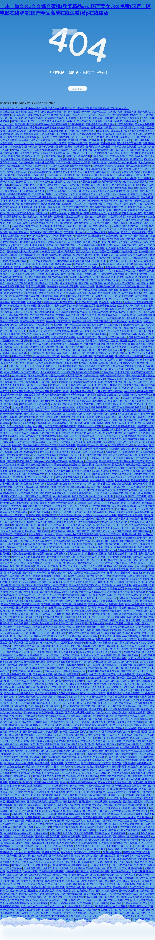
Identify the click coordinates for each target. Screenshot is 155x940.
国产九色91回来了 (82, 471)
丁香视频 (27, 544)
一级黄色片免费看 (24, 792)
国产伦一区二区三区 (22, 150)
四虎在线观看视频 (35, 843)
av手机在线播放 (60, 464)
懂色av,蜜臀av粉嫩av (63, 235)
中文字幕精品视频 (58, 239)
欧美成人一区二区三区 (81, 239)
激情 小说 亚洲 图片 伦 (142, 493)
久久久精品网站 (64, 223)
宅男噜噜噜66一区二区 (70, 439)
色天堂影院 (111, 452)
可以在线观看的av (129, 452)
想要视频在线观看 (113, 432)
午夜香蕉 (110, 858)
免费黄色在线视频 (84, 404)
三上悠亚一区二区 (47, 649)
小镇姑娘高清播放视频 (18, 194)
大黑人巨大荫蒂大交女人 (99, 547)
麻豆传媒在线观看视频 (135, 439)
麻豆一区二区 (97, 769)
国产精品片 (62, 318)
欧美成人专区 (61, 591)
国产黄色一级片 (115, 884)
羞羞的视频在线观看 (99, 487)
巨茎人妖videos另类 (132, 213)
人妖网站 (141, 267)
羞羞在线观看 (98, 210)
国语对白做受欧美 (39, 512)
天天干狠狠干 (63, 671)
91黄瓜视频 (10, 188)
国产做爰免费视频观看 (121, 188)
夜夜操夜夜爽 (68, 426)
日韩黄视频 (15, 582)
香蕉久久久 (113, 232)
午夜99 (7, 617)
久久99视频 (130, 728)
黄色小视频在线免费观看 (49, 363)
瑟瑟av (63, 798)
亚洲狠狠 (38, 849)
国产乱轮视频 (70, 795)
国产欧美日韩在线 (27, 719)
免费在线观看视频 (69, 286)
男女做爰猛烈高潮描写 (70, 661)
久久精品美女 (40, 878)
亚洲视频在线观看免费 (129, 143)
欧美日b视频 (53, 274)
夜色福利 (113, 677)
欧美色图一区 (54, 556)
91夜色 (59, 665)
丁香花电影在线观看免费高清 (103, 671)
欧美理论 (16, 445)
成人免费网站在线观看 (139, 897)
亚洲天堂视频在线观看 (87, 521)
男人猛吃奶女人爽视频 (42, 318)
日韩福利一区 (145, 382)
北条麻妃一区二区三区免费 (107, 121)
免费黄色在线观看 (131, 172)
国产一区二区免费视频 (74, 604)
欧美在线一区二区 (59, 684)
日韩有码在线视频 (10, 204)
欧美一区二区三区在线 (82, 378)
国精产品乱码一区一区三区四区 (137, 671)
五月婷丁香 (126, 235)
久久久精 (145, 204)
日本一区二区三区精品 (50, 719)
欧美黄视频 (84, 156)
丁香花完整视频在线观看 (13, 261)
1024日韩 (9, 175)
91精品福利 (29, 766)
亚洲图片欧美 (58, 448)
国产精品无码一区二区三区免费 (70, 506)
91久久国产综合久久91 (58, 474)
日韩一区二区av (136, 423)
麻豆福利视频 (100, 611)
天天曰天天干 (131, 204)
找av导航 (28, 811)
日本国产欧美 (115, 385)
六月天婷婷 (114, 213)
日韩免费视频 (118, 833)
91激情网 (55, 512)
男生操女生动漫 (27, 417)
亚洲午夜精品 (108, 143)
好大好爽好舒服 (136, 150)
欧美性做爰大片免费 (130, 827)
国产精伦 (11, 461)
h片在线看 (69, 200)
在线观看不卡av (119, 258)
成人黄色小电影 (81, 308)
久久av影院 (112, 798)
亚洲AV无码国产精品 (108, 830)
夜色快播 (82, 881)
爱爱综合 (100, 378)
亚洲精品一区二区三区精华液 (90, 572)
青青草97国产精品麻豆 (28, 611)
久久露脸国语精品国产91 (141, 576)
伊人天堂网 (90, 439)
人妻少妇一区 (44, 582)
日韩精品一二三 (123, 782)
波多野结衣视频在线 (34, 474)
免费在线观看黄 (98, 677)
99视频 (125, 115)
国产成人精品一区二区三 (96, 811)
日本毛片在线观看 (66, 401)
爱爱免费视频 (31, 134)
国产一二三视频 (138, 496)
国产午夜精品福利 (51, 604)
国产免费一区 (46, 477)
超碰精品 (80, 868)
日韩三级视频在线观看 (110, 382)
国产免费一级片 (128, 388)
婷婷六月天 (37, 588)
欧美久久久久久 (15, 874)
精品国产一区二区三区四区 (89, 560)
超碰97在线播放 (120, 579)
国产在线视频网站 (100, 223)
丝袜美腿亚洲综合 (19, 232)
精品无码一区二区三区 (51, 712)
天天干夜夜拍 (68, 274)
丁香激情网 (133, 792)
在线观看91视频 (62, 496)
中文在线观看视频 (66, 315)
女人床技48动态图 (56, 811)
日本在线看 (74, 111)
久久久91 (126, 140)
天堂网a (50, 814)
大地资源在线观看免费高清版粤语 (25, 747)
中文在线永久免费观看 (140, 347)
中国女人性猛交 (57, 375)
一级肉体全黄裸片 (45, 162)
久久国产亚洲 (52, 426)
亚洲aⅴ (52, 169)
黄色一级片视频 (39, 385)
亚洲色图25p (86, 801)
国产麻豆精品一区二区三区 (26, 121)
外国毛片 (88, 515)
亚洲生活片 (10, 696)
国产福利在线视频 (95, 623)
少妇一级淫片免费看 (27, 502)
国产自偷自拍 (35, 420)
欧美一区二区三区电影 (117, 499)
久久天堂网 (139, 417)
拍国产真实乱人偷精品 (130, 515)
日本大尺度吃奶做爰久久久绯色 (134, 286)
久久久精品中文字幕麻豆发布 (104, 502)
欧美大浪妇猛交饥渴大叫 (20, 601)
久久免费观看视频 (124, 458)
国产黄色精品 (58, 531)
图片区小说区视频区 (46, 693)
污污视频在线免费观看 (44, 455)
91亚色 (15, 808)
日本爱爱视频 (147, 893)
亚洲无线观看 (145, 388)
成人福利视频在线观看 (82, 391)
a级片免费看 (114, 324)
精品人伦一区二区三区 (87, 235)
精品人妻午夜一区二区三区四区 (21, 372)
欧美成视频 (59, 741)
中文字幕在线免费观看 (138, 525)
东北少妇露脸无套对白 (80, 537)
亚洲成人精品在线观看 (92, 827)
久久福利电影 (26, 162)
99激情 (84, 674)
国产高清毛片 (133, 582)
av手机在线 (29, 223)
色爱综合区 (136, 115)
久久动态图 (15, 474)
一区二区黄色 (142, 623)
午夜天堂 (5, 391)
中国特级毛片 (136, 156)
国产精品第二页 (65, 258)
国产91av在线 (133, 633)
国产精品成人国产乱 (100, 785)
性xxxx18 (80, 232)
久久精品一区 (45, 728)
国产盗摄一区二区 (25, 124)
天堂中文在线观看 (131, 502)
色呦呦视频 (105, 636)
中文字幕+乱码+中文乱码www (81, 620)
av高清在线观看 (125, 124)
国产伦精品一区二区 (49, 658)
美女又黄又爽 (30, 216)
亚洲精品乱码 (115, 366)
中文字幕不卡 (74, 289)
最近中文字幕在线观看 (118, 769)
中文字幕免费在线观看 (12, 900)
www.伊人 (50, 534)
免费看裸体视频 (47, 258)
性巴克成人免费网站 (61, 264)
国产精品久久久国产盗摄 (38, 496)
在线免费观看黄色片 (109, 315)
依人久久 (40, 191)
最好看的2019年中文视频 (25, 226)
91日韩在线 (48, 611)
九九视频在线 (119, 321)
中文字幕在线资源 (122, 474)
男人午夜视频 (121, 649)
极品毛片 (51, 843)
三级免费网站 (48, 645)
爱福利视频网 (77, 124)
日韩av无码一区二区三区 (13, 884)
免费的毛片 (64, 127)
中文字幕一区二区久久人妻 (73, 397)
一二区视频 (22, 340)
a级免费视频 (46, 216)
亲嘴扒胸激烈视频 (81, 165)
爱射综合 (114, 630)
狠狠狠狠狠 (82, 677)
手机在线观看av (43, 324)
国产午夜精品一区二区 (19, 652)
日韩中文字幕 (38, 442)
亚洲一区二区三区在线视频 (69, 216)
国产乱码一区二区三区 (30, 547)
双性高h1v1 (52, 366)
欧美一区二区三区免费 (96, 690)
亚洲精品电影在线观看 (49, 795)
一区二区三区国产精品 (131, 677)
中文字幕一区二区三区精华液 (35, 140)
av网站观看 (147, 299)
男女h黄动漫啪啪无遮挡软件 (16, 674)
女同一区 (109, 496)
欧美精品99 (111, 890)
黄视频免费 (60, 296)
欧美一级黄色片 (15, 426)
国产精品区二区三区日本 (87, 852)
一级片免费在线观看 (121, 865)
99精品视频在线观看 (126, 843)
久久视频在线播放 (101, 184)
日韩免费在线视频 (90, 181)
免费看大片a (110, 127)
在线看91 (145, 833)
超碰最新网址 (131, 432)
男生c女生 (71, 760)
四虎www (12, 547)
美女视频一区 (147, 839)
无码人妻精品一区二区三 (41, 563)
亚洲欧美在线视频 (71, 836)
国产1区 (138, 289)
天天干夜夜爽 (51, 849)
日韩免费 (135, 305)
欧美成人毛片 (8, 363)
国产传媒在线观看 (76, 887)
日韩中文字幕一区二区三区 (132, 550)
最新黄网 (44, 502)
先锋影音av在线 (133, 884)
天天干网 (69, 232)
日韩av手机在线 (80, 127)
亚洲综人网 (33, 369)
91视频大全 (79, 626)
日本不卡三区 (63, 432)
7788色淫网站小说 (96, 868)
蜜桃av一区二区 (111, 178)
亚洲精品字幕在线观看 (132, 363)
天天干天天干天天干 (11, 413)
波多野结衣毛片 (69, 210)
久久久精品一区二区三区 (105, 251)
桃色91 (10, 887)
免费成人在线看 (115, 378)
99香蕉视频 (129, 741)
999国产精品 (135, 321)
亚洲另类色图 (84, 118)
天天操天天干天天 (114, 436)
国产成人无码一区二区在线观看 (87, 591)
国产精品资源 (129, 410)
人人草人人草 (128, 874)
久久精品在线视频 (54, 547)
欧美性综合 (88, 906)
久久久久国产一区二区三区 (90, 846)
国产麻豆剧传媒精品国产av (80, 277)
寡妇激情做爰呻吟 (109, 461)
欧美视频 (33, 280)
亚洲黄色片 (41, 283)
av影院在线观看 (136, 712)
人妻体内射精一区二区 (45, 839)
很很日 (27, 245)
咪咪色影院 (129, 763)
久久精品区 (144, 178)
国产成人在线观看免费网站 (33, 248)
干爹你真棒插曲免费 (95, 343)
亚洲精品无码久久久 (12, 496)
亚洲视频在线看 (122, 862)
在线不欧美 (13, 849)
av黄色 (110, 480)
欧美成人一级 (23, 789)
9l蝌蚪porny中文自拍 (11, 245)
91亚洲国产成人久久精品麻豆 (85, 874)
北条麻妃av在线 (60, 518)
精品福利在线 (127, 566)
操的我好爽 (25, 518)
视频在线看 (98, 645)
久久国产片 (53, 442)
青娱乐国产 (97, 633)
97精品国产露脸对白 (104, 118)
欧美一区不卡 (74, 811)
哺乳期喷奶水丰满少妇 (38, 687)
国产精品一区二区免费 (73, 442)
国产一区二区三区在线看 (17, 703)
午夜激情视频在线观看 (42, 315)
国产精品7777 (37, 340)
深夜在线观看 (100, 188)
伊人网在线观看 (69, 283)
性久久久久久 (71, 544)
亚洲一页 (91, 518)
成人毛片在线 (122, 194)
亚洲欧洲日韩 (55, 509)
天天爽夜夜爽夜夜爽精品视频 (91, 878)
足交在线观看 (124, 601)
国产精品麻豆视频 (82, 611)
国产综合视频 (40, 798)
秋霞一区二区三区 (143, 200)
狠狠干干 (146, 413)
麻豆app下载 (79, 671)
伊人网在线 (137, 499)
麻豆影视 (84, 283)
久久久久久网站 (83, 855)
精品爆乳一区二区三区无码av (59, 302)
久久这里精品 (51, 655)
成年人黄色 (132, 318)
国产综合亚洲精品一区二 (137, 560)
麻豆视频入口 (138, 773)
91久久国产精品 (111, 153)
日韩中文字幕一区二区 (58, 308)
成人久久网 (112, 137)
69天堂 (54, 569)
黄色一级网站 (139, 232)
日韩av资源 (28, 159)
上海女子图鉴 (40, 833)
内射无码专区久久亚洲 (98, 576)
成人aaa (112, 331)
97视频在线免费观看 (30, 254)
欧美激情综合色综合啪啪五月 (133, 248)
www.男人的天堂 (115, 464)
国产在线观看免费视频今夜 (48, 544)
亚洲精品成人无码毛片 (60, 572)
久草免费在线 (22, 887)
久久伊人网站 (84, 410)
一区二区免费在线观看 (95, 289)
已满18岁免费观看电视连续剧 (128, 614)
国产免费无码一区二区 (68, 350)
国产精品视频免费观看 (89, 134)
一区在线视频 (73, 550)
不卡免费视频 (87, 652)
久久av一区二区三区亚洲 (29, 824)
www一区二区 (42, 827)
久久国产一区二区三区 (124, 639)
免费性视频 (87, 477)
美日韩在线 (62, 347)
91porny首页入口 (132, 881)
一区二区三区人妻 (130, 299)
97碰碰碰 (70, 871)
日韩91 (59, 534)
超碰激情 (121, 118)
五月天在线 (69, 556)
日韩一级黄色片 (141, 140)
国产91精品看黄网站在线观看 (72, 312)
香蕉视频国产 (49, 515)
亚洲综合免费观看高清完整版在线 (91, 579)
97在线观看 (104, 219)
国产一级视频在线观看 (24, 258)
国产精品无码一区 (53, 232)
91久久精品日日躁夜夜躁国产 (94, 169)
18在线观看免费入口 (52, 779)
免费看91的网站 (41, 337)
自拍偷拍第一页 (22, 776)
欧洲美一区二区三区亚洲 (29, 738)
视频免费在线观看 (38, 855)
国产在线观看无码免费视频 (110, 239)
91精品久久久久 (77, 413)
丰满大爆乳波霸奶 (108, 607)
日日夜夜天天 (70, 801)
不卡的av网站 (28, 741)
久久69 (83, 566)
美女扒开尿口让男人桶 (51, 188)
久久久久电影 (58, 226)
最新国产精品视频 (81, 808)
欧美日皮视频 (42, 763)
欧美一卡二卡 (91, 893)
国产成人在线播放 (81, 715)
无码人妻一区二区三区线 (53, 467)
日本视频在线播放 (104, 537)
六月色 (21, 696)
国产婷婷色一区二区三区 (24, 477)
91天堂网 (85, 728)
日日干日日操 (73, 219)
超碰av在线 (43, 448)
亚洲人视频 (35, 277)
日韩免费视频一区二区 (91, 499)
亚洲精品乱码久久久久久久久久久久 (127, 684)
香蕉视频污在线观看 (96, 172)
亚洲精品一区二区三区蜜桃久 (39, 521)
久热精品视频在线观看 (31, 118)
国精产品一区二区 (32, 156)
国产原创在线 (56, 620)
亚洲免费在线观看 (132, 534)
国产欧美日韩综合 (121, 871)
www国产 (119, 350)
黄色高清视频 (129, 315)
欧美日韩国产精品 (26, 569)
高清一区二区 (24, 626)
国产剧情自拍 (63, 528)
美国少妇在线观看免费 (28, 394)
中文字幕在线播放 (118, 696)
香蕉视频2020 (108, 509)
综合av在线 (149, 242)
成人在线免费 (119, 347)
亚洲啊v (23, 893)
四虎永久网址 (63, 611)
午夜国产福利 (146, 843)
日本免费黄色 (64, 843)
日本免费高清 (109, 665)
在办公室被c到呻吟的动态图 (119, 283)
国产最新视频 (11, 404)
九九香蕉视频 (58, 792)
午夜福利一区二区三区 (70, 455)
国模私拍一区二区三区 (132, 461)
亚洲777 (105, 626)
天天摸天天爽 (122, 372)
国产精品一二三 (130, 893)
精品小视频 (32, 900)
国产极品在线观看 (14, 178)
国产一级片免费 (95, 858)
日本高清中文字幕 (42, 194)
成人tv (112, 550)
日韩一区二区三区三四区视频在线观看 (85, 324)
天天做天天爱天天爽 (50, 280)
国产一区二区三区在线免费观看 (28, 556)
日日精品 (98, 541)
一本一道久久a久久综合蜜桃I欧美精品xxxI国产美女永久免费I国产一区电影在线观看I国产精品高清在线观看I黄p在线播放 (64, 108)
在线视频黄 (60, 553)
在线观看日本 (96, 452)
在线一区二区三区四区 (63, 410)
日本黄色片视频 (67, 445)
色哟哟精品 (135, 242)
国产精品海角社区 (81, 385)
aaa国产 (68, 582)
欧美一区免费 (49, 537)
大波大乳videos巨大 (46, 159)
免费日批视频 (63, 725)
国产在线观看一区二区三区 (95, 706)
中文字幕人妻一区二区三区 (31, 595)
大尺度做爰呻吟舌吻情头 (59, 340)
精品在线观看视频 (131, 830)
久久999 (26, 798)
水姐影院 (9, 137)
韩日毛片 (112, 744)
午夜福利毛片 (116, 604)
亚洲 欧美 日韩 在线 (43, 245)
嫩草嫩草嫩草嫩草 (77, 487)
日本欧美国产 (136, 887)
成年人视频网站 (17, 388)
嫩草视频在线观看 (114, 308)
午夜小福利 (70, 359)
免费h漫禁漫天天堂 (28, 299)
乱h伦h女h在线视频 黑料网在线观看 (68, 865)
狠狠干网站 (57, 458)
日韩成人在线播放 (140, 579)
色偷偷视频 (116, 420)
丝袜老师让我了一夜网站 (109, 391)
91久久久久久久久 (47, 750)
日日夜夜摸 (78, 528)
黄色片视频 (57, 763)
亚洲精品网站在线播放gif (127, 636)
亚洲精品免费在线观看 (98, 146)
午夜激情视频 (125, 665)
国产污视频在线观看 (105, 855)
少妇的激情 (84, 359)
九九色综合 (79, 766)
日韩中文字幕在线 (68, 693)
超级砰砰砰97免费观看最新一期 (120, 455)
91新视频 (73, 213)
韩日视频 (63, 436)
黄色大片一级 (60, 874)
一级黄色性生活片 (59, 722)
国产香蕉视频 (134, 477)
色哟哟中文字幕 (32, 397)
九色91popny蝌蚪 (34, 426)
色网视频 (39, 366)
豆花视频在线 (18, 115)
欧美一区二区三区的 (78, 792)
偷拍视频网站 (127, 541)
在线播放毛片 (26, 324)
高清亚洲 (115, 448)
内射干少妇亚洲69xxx (107, 747)
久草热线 (44, 226)
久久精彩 (39, 811)
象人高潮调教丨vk (80, 696)
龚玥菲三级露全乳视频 (121, 445)
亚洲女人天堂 (110, 328)
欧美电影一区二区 (108, 703)
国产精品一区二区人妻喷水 (37, 585)
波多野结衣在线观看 (25, 452)
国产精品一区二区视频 (51, 146)
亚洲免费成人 (21, 270)
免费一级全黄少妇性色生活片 (98, 804)
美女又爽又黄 (68, 134)
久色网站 (96, 178)
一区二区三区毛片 (80, 722)
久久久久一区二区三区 (89, 617)
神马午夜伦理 (56, 820)
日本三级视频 (114, 595)
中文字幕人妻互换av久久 (93, 213)
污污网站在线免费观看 (138, 239)
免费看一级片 (144, 874)
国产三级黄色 (99, 696)
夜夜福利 (16, 423)
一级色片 (74, 353)
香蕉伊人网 (38, 483)
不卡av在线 (43, 181)
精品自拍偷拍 (80, 197)
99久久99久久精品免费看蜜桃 (112, 738)
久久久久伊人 (103, 712)
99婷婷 (52, 429)
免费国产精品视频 (50, 893)
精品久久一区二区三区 (99, 887)
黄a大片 (145, 747)
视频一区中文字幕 (21, 356)
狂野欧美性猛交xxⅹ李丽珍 (67, 817)
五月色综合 (45, 506)
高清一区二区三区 (99, 197)
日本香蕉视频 (66, 734)
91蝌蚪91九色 (144, 741)
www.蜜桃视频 (12, 305)
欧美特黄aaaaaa (40, 289)
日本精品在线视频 (87, 293)
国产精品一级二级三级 (26, 487)
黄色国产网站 (133, 620)
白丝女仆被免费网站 (38, 754)
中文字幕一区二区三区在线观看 (73, 162)
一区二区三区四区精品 (75, 731)
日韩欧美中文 (102, 833)
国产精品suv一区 (30, 229)
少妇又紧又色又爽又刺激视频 (53, 858)
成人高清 (111, 839)
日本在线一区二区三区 (57, 165)
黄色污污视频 (119, 712)
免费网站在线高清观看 (70, 382)
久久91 (145, 118)
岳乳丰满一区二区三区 (37, 343)
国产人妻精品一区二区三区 (96, 763)
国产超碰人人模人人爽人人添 (23, 251)
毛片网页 (23, 353)
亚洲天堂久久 (136, 340)
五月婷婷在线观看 (141, 836)
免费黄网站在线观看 (57, 353)
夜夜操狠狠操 (43, 423)
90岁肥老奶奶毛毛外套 (49, 690)
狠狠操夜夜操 (61, 378)
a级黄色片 (59, 207)
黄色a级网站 (130, 121)
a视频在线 (60, 674)
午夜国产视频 (54, 595)
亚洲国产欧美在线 (33, 731)
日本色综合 (6, 661)
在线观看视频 (33, 436)
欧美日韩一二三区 (54, 909)
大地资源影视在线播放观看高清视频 (80, 372)
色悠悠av (51, 191)
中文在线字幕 (140, 811)
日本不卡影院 (87, 744)
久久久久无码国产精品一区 (125, 197)
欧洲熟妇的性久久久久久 (99, 528)
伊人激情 (57, 614)
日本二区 (117, 706)
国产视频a (35, 232)
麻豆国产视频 (18, 302)
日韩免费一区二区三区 (66, 728)
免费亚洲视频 (32, 817)
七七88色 (117, 741)
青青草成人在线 (31, 604)
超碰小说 (25, 509)
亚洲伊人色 (113, 572)
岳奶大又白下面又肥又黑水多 (53, 452)
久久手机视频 (136, 553)
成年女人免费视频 (86, 258)
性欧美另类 (130, 111)
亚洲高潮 (135, 738)
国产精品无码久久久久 (103, 531)
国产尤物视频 (84, 903)
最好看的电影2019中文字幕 (19, 763)
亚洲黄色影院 (41, 404)
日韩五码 (9, 369)
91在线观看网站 (130, 655)
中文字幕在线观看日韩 (56, 785)
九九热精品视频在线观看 (41, 388)
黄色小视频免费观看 (65, 417)
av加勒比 (5, 706)
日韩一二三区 (39, 789)
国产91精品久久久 (131, 849)
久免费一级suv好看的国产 (93, 795)
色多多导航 (36, 184)
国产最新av (73, 741)
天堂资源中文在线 (54, 862)
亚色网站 (123, 305)
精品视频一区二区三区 (123, 700)
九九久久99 (115, 439)
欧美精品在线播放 (106, 394)
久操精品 (81, 502)
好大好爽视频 (97, 480)
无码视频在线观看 (119, 493)
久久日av (146, 824)
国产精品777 (82, 531)
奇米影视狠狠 (34, 302)
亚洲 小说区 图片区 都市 (97, 423)
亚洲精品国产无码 (139, 274)
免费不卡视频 (61, 391)
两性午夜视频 (141, 229)
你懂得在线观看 (132, 652)
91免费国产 (98, 137)
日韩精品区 (114, 172)
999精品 (71, 448)
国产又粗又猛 (31, 413)
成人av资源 (72, 909)
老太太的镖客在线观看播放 (15, 903)
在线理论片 (103, 258)
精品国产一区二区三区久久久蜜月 (126, 401)
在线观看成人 (94, 820)
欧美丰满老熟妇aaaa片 (140, 210)
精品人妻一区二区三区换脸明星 (17, 213)
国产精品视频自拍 (42, 553)
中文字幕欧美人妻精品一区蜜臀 (27, 274)
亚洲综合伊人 (89, 219)
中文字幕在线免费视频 (16, 757)
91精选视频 (126, 254)
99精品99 (144, 719)
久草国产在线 (87, 353)
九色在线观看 (35, 359)
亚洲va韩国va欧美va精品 (71, 649)
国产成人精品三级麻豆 (61, 855)
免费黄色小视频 (65, 521)
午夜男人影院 (99, 162)
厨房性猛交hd (18, 706)
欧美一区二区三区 (97, 900)
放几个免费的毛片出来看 (53, 299)
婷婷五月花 (41, 601)
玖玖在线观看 (105, 782)
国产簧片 (103, 556)
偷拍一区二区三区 (42, 499)
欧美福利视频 (94, 442)
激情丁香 (61, 563)
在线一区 (87, 550)
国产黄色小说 (90, 242)
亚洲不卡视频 (58, 487)
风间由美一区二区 (127, 645)
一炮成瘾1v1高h (55, 175)
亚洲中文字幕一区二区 (16, 680)
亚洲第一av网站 (26, 363)
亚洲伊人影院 (18, 537)
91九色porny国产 (90, 655)
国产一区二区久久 (17, 855)
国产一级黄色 (145, 410)
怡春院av (52, 661)
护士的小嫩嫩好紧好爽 (106, 254)
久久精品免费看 (51, 617)
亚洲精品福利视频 (98, 512)
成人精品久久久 (41, 518)
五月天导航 (65, 884)
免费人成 (101, 744)
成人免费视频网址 (117, 343)
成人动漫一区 (60, 897)
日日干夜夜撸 (132, 184)
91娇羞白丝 (141, 445)
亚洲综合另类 (33, 830)
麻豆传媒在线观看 (65, 245)
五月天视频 (27, 410)
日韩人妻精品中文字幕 (57, 588)
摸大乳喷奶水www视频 (45, 626)
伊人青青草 (73, 181)
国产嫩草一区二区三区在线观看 (138, 750)
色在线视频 (111, 359)
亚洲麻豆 (14, 782)
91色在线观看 (61, 696)
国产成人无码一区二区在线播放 (129, 487)
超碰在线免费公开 (35, 308)
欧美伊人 (69, 509)
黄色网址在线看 (144, 541)
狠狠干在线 (148, 582)
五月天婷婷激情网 (130, 280)
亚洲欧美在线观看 (99, 420)
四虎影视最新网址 (112, 852)
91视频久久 (106, 159)
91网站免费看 (16, 146)
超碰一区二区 (77, 518)
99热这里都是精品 (11, 159)
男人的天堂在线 (125, 264)
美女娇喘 (114, 471)
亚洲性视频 (97, 127)
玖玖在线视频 (95, 719)
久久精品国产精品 (127, 394)
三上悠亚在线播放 (124, 175)
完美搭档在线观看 (117, 553)
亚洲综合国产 (37, 353)
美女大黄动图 (136, 130)
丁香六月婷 (147, 792)
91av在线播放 (78, 858)
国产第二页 (82, 429)
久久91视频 (28, 423)
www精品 (45, 251)
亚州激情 (94, 143)
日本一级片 (43, 766)
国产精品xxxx (106, 843)
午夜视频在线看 (116, 318)
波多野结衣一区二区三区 (81, 467)
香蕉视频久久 (76, 461)
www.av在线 (92, 264)
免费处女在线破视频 (15, 378)
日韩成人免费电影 (127, 858)
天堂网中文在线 (141, 474)
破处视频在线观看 (122, 483)
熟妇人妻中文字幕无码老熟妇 (25, 296)
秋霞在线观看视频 (47, 439)
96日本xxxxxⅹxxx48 (127, 509)
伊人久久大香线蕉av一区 (114, 521)
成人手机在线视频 (131, 471)
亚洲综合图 (87, 175)
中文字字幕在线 (118, 156)
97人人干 (81, 200)
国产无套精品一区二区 (127, 715)
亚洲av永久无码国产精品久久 (85, 585)
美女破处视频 (7, 111)
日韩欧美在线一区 (21, 553)
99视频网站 (136, 649)
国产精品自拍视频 (78, 769)
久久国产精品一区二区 (65, 194)
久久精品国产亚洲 (106, 277)
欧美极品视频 (124, 722)
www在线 (46, 817)
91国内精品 (91, 461)
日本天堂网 (132, 219)
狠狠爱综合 (136, 159)
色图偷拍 (75, 464)
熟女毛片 (69, 913)
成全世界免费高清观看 (124, 506)
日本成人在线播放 (80, 318)
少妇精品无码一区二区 (56, 184)
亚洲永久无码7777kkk (59, 242)
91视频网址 (84, 328)
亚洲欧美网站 (76, 897)
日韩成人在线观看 (103, 350)
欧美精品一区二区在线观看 (21, 649)
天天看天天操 (74, 375)
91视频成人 (116, 302)
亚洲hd (128, 811)
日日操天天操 (83, 509)
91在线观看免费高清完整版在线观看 (33, 709)
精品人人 (114, 690)
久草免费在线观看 (68, 630)
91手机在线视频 (45, 223)
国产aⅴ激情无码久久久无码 (101, 413)
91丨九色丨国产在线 (119, 334)
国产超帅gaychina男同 (63, 407)
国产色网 (75, 248)
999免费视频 (133, 588)
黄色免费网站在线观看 (71, 839)
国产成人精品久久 (98, 604)
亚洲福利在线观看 (75, 146)
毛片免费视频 (53, 483)
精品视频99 (36, 757)
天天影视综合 (66, 868)
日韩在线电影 (84, 448)
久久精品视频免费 (16, 130)
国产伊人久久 (83, 251)
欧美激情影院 (70, 595)
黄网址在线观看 (51, 852)
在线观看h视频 (144, 795)
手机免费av (125, 703)
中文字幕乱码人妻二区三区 (95, 741)
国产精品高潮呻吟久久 (141, 258)
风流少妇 (79, 340)
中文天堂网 (125, 127)
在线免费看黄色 (101, 226)
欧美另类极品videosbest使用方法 (108, 792)
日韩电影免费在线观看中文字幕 (40, 445)
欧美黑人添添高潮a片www (82, 782)
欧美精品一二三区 (130, 137)
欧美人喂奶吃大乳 (66, 890)
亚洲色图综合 (141, 235)
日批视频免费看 (139, 480)
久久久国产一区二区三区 (119, 846)
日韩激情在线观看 (141, 680)
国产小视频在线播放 (72, 893)
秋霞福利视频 (35, 655)
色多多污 (71, 881)
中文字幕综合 (59, 423)
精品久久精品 (76, 576)
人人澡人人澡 (37, 541)
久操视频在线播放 (16, 280)
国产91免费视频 (43, 391)
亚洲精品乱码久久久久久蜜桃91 (96, 194)
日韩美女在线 (21, 639)
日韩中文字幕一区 (42, 267)
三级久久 (138, 556)
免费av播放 (113, 849)
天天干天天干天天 (111, 181)
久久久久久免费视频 (74, 280)
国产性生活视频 (59, 754)
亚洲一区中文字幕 (26, 181)
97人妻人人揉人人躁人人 (35, 334)
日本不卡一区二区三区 (42, 633)
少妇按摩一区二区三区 (72, 115)
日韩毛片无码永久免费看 (32, 242)
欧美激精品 (99, 595)
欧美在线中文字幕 (89, 159)
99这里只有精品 (83, 388)
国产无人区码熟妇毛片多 (20, 665)
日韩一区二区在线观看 (19, 677)
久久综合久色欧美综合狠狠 (40, 312)
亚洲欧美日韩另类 (119, 518)
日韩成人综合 (127, 687)
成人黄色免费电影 (59, 248)
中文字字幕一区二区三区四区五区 (72, 267)
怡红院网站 (142, 283)
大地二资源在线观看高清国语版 (122, 709)
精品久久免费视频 (135, 604)
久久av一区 (130, 382)
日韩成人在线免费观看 (53, 153)
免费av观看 (55, 833)
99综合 (134, 331)
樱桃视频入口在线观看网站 (100, 124)
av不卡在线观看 (116, 588)
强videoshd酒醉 (97, 798)
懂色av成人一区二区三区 (104, 296)
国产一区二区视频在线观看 (45, 744)
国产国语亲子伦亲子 (128, 839)
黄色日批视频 (99, 814)
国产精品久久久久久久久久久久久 (121, 913)
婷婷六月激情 (56, 760)
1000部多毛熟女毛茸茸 (121, 512)
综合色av (84, 210)
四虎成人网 (10, 719)
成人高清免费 (123, 754)
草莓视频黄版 (102, 700)
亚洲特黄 (53, 798)
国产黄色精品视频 (133, 801)
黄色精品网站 (107, 779)
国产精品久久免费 (54, 881)
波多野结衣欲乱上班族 (135, 226)
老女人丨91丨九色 (24, 143)
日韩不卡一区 (140, 169)
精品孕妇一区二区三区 (13, 197)
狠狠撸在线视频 (70, 757)
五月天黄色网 (122, 642)
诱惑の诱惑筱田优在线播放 (30, 175)
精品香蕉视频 (90, 636)
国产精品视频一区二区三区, (47, 703)
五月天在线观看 (69, 744)
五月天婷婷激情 (62, 471)
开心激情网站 (119, 766)
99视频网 (138, 722)
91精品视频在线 (114, 560)
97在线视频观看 (116, 216)
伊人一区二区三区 (45, 665)
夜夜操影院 (133, 118)
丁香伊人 (126, 544)
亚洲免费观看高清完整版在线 (108, 165)
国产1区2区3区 (147, 331)
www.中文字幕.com (110, 534)
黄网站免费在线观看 (46, 150)
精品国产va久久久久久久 (141, 766)
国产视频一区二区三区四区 (63, 566)
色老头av (120, 760)
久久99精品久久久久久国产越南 (36, 207)
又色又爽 (143, 162)
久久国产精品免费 (38, 130)
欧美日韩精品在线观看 (100, 490)
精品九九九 (90, 382)
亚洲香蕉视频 (135, 868)
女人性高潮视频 (39, 903)
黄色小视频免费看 (11, 156)
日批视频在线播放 (85, 639)
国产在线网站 (87, 630)
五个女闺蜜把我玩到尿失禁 (91, 245)
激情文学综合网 (80, 496)
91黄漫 (67, 614)
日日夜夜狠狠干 (140, 808)
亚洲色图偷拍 (77, 347)
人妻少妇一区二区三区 (69, 191)
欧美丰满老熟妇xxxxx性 (39, 576)
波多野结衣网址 (129, 757)
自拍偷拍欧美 (47, 401)
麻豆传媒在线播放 (122, 417)
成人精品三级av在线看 (40, 331)
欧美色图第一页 (100, 156)
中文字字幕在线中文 (77, 207)
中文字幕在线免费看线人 (133, 407)
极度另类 (111, 645)
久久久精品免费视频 (26, 137)
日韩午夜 (82, 445)
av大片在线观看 (89, 363)
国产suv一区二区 (113, 204)
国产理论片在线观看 (33, 165)
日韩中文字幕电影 (11, 604)
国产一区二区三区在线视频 (127, 785)
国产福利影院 (127, 630)
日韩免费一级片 (78, 785)
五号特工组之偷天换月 (128, 779)
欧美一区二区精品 (77, 369)
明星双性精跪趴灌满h (108, 544)
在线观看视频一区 (54, 773)
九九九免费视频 (126, 674)
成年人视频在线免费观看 (78, 188)
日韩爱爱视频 (112, 750)
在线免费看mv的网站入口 (18, 833)
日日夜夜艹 (93, 626)
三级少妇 (126, 448)
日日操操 (133, 696)
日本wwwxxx (114, 245)
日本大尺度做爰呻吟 (99, 506)
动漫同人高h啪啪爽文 (51, 293)
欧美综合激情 (112, 140)
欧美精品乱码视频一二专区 (54, 900)
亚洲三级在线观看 (19, 318)
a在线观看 (129, 391)
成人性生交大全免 (110, 893)
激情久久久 (98, 808)
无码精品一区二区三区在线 (120, 267)
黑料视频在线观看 (19, 315)
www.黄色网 (29, 582)
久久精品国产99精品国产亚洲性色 (18, 760)
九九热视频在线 (46, 890)
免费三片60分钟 (58, 213)
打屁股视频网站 (13, 216)
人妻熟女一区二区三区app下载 (100, 598)
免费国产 (5, 550)
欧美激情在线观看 (119, 569)
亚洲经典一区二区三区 (90, 426)
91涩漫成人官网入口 (32, 862)
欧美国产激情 (119, 576)
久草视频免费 (134, 223)
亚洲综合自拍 (60, 576)
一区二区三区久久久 (37, 820)
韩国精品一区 (69, 658)
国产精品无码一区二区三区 (102, 229)
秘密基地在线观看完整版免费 (52, 124)
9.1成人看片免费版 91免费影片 (61, 747)
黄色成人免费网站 (27, 658)
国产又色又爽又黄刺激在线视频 (44, 801)
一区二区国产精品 (70, 655)
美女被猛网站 (49, 436)
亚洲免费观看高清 (129, 359)
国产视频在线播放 (104, 356)
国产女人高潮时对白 (78, 296)
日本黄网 (79, 623)
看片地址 (72, 553)
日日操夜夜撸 (68, 617)
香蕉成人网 (70, 293)
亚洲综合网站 (44, 417)
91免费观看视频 (52, 731)
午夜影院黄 (123, 331)
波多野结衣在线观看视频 (43, 127)
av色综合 (87, 525)
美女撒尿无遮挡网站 (32, 881)
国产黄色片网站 (65, 429)
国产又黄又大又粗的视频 (39, 696)
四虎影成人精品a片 (127, 277)
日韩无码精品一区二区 (61, 601)
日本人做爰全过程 (11, 334)
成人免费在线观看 (96, 232)
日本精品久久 (98, 318)
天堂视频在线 (137, 521)
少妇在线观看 (40, 620)
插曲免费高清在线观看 (118, 808)
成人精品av (20, 350)
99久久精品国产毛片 (39, 235)
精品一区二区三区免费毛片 (123, 369)
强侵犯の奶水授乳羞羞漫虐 (126, 293)
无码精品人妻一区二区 (16, 633)
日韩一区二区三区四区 (20, 366)
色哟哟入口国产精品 (99, 881)
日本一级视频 (100, 903)
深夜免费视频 (66, 846)
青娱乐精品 (34, 779)
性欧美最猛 (145, 394)
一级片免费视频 (93, 455)
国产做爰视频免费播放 (26, 467)
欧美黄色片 (92, 649)
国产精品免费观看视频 (55, 769)
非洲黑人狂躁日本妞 (133, 734)
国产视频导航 (47, 432)
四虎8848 (129, 795)
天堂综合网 (101, 404)
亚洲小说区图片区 (40, 680)
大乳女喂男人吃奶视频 (23, 448)
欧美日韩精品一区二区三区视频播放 (91, 321)
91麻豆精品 (121, 563)
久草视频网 (6, 350)
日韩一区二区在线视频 (16, 607)
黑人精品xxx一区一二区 (136, 706)
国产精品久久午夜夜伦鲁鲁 (47, 776)
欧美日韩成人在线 (82, 614)
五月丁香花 (20, 563)
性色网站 (5, 302)
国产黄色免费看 (134, 308)
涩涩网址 (54, 903)
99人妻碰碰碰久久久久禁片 (100, 897)
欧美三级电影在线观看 (105, 388)
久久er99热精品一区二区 (38, 874)
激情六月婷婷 (87, 286)
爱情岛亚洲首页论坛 (61, 404)
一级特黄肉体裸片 (143, 703)
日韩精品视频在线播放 (87, 601)
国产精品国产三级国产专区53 (131, 804)
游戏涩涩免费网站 (121, 191)
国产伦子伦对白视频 (27, 219)
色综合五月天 (60, 585)
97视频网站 (132, 760)
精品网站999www (53, 359)
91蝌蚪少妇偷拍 (108, 242)
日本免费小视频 (134, 207)
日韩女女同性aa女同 (125, 490)
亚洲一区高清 (44, 471)
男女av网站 (34, 115)
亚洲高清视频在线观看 (19, 620)
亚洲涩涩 (122, 467)
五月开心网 (106, 649)
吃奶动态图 (109, 134)
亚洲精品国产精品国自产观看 (30, 661)
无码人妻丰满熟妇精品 (57, 420)
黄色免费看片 (35, 534)
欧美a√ (46, 525)
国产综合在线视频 (128, 744)
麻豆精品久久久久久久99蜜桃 (121, 661)
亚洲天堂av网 (18, 645)
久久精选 (31, 750)
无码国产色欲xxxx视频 (98, 347)
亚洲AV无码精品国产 (93, 270)
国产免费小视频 (102, 658)
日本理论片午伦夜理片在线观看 (47, 668)
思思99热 (114, 824)
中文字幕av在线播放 (75, 719)
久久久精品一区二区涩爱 (46, 356)
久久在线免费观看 (106, 467)
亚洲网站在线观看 (67, 169)
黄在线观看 (115, 903)
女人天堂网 (112, 687)
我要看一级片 (88, 130)
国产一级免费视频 (129, 890)
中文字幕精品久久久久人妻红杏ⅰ (80, 776)
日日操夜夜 (88, 773)
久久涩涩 (61, 633)
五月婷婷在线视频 (125, 537)
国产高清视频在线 (50, 134)
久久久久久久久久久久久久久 (105, 397)
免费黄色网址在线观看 (66, 499)
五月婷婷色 (20, 804)
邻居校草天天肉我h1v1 (63, 502)
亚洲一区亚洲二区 (21, 499)
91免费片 (135, 518)
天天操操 (123, 242)
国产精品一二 (78, 900)
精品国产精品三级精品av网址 (27, 671)
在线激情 (102, 366)
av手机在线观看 (85, 417)
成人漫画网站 (58, 181)
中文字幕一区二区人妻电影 (36, 305)
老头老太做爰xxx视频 (54, 121)
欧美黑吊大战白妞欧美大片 (117, 585)
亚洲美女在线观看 (119, 773)
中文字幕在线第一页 (64, 137)
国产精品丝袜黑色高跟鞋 (114, 274)
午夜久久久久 (75, 598)
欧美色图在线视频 (78, 798)
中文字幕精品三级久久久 (65, 687)
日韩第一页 (127, 153)
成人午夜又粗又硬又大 (135, 181)
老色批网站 (138, 191)
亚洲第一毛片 (115, 795)
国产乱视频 (88, 464)
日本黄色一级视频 (38, 375)
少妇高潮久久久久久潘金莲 (122, 162)
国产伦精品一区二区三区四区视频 (60, 830)
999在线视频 (101, 801)
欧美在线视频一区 (98, 369)
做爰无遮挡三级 (28, 480)
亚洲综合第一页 (13, 264)
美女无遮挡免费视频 (120, 556)
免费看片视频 (16, 429)
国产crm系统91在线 (74, 394)
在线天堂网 (121, 496)
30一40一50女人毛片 (105, 515)
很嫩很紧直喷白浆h (80, 261)
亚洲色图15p (100, 410)
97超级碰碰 (97, 308)
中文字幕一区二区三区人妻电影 (103, 115)
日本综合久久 (86, 747)
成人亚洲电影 (100, 550)
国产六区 (91, 582)
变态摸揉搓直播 (141, 531)
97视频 (70, 531)
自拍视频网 (22, 744)
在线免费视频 (56, 130)
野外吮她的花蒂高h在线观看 (19, 328)
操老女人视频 (44, 741)
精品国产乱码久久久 (88, 274)
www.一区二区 (122, 528)
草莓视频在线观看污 (36, 429)
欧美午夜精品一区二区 (134, 245)
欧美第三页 (103, 130)
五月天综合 (71, 779)
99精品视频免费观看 (78, 633)
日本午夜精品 (40, 560)
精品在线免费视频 (51, 204)
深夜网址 (85, 331)
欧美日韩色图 (87, 830)
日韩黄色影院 (26, 191)
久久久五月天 (42, 407)
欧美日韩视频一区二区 (94, 111)
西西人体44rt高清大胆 (63, 251)
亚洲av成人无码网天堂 (136, 878)
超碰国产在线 (100, 471)
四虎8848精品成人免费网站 (66, 270)
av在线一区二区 (129, 251)
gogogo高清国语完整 (12, 843)
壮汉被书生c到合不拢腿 (36, 264)
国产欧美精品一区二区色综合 (70, 229)
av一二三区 (26, 849)
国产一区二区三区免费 (101, 429)
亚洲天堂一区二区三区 (13, 754)
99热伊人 (33, 893)
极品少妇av (35, 769)
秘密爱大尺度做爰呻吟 (143, 194)
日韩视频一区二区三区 (74, 204)
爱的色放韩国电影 (144, 153)
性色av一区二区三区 (131, 798)
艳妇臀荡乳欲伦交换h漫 (53, 493)
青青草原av (43, 569)
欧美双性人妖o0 (135, 216)
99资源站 (20, 369)
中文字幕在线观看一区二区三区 (45, 200)
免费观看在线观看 (83, 254)
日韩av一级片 (83, 137)
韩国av (90, 824)
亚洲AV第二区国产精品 (35, 684)
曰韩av (63, 782)
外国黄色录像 (37, 639)
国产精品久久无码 (106, 353)
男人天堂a (75, 804)
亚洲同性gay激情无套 (72, 642)
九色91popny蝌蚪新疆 (93, 248)
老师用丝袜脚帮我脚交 (42, 347)
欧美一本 (87, 350)
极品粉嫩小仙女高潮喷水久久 (53, 715)
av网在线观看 (40, 722)
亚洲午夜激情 (34, 579)
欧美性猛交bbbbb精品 (70, 515)
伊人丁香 (117, 763)
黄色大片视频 (23, 289)
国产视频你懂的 (52, 757)
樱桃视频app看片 (30, 204)
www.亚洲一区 (72, 703)
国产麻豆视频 (98, 553)
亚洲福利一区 (99, 261)
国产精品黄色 (125, 229)
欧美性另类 (15, 731)
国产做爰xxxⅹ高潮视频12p (99, 642)
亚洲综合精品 (114, 693)
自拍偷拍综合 (87, 544)
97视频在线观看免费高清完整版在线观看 (74, 305)
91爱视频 (111, 248)
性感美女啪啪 (101, 448)
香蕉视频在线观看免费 (131, 607)
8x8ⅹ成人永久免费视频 (103, 722)
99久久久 (126, 690)
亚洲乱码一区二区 (26, 715)
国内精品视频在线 (95, 839)
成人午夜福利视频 (100, 871)
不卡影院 (42, 572)
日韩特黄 (108, 617)
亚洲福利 (43, 760)
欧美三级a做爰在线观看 (138, 350)
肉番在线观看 (142, 264)
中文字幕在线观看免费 (85, 843)
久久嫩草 (70, 118)
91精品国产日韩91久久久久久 (50, 636)
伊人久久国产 (99, 331)
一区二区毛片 (8, 658)
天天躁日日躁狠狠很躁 (52, 219)
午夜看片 (107, 458)
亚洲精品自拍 (64, 579)
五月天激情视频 (80, 480)
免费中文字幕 (140, 585)
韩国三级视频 (21, 541)
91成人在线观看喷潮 (132, 814)
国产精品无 (31, 146)
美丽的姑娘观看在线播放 (120, 623)
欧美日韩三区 (35, 804)
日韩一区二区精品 (21, 560)
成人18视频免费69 (52, 394)
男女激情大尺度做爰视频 (20, 283)
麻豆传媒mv (64, 197)
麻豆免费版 (97, 359)
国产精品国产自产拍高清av (92, 401)
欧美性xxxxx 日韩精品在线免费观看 (23, 785)
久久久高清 (57, 680)
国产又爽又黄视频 (40, 270)
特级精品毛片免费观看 (143, 528)
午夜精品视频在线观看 (124, 146)
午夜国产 (96, 328)
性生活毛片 (100, 684)
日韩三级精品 (124, 531)
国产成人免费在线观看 (137, 165)
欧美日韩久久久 (79, 452)
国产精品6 (79, 264)
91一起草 (31, 795)
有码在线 (145, 432)
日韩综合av (98, 750)
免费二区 (103, 439)
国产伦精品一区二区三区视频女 (84, 153)
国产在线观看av (126, 855)
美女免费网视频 (103, 175)
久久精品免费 (99, 385)
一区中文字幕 (49, 397)
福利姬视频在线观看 (103, 715)
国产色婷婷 (29, 572)
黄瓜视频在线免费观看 (26, 382)
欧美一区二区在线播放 (79, 121)
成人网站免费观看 (130, 824)
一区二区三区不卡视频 (41, 490)
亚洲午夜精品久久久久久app (68, 172)
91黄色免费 (15, 506)
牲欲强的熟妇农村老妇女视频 (27, 773)
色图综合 (14, 690)
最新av (7, 258)
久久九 (96, 509)
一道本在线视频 (41, 458)
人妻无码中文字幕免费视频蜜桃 (93, 407)
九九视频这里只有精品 (117, 591)
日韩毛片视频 (7, 890)
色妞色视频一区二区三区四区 (89, 884)
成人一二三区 (18, 375)
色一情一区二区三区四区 (13, 331)
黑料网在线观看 (13, 572)
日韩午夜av (107, 372)
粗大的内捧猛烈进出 (22, 407)
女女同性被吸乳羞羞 (56, 738)
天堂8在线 (86, 757)
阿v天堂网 (12, 480)
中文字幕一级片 (79, 420)
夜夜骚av (58, 324)
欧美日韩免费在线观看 (51, 871)
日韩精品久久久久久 (76, 458)
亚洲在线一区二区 (82, 474)
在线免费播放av (22, 623)
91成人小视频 (128, 178)
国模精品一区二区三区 (129, 353)
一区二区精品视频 (104, 563)
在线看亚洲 (58, 887)
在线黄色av (55, 677)
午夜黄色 (77, 242)
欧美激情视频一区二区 (23, 439)
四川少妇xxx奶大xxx (21, 636)
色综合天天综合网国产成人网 (103, 200)
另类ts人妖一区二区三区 (92, 693)
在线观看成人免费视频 (136, 420)
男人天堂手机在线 (29, 591)
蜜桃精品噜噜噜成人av (112, 375)
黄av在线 (116, 226)
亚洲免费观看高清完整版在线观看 (84, 668)
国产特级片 (26, 404)
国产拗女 (150, 156)
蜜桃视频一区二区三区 (138, 464)
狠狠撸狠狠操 (81, 223)
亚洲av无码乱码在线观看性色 (66, 343)
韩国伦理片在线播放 (132, 572)
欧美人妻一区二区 (135, 378)
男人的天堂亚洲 (17, 200)
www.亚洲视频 (89, 703)
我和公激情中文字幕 (142, 900)
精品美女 (71, 563)
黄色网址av (25, 239)
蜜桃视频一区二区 (59, 385)
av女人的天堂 (118, 477)
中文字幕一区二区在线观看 (24, 432)
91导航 (115, 789)
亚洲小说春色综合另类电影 (57, 254)
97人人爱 (6, 445)
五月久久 (126, 232)
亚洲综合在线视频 (107, 305)
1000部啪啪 (47, 229)
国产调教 (104, 620)
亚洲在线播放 (111, 566)
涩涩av (119, 429)
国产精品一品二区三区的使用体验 (29, 865)
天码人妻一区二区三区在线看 (35, 614)
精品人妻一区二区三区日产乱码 (125, 261)
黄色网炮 (21, 359)
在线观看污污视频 (74, 665)
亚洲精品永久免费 (106, 286)
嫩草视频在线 (39, 239)
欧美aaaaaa (114, 814)
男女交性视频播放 (51, 706)
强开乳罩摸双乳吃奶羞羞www (135, 328)
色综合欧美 (115, 801)
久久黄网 (100, 464)
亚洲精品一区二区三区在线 (87, 432)
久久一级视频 (72, 130)
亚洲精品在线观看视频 (61, 560)
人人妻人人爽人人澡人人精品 (76, 849)
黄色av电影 (31, 293)
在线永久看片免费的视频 (114, 909)
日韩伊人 (104, 302)
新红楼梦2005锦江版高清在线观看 (77, 366)
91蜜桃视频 (63, 261)
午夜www (50, 671)
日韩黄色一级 (7, 289)
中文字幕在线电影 (133, 595)
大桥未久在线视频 (134, 366)
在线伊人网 (98, 757)
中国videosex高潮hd (61, 766)
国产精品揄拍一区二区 (53, 369)
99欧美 (115, 407)
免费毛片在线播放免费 (80, 299)
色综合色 (67, 833)
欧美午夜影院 (91, 375)
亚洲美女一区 (102, 789)
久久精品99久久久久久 (92, 687)
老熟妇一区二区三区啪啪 (111, 582)
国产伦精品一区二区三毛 (81, 738)
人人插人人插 (115, 111)
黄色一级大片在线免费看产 (19, 693)
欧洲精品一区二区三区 (42, 725)
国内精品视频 (23, 483)
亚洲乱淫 (47, 296)
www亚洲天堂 (8, 626)
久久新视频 (112, 827)
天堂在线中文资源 (122, 169)
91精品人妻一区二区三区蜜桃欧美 (29, 550)
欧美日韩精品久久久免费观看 (77, 356)
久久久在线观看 (61, 808)
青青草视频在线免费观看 (22, 471)
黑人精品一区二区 (94, 661)
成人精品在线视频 (76, 820)
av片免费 (11, 728)
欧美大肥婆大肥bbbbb (99, 766)
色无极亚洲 (114, 410)
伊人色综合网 (61, 709)
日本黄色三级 (138, 591)
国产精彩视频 (7, 878)
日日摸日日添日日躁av (31, 528)
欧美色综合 (67, 852)
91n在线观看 (112, 541)
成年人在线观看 (50, 115)
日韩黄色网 (43, 531)
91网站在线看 (118, 223)
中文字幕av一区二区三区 (76, 178)
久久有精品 (20, 655)
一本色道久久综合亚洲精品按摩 (81, 534)
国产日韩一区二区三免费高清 (92, 569)
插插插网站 (126, 289)
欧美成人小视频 (119, 130)
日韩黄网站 (50, 804)
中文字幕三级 (14, 871)
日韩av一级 (17, 308)
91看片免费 (112, 757)
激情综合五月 (30, 506)
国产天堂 (116, 881)
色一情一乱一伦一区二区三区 (51, 143)
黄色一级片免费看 (80, 184)
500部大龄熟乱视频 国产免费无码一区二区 (71, 789)
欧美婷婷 (60, 814)
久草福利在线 (107, 264)
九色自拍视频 (14, 223)
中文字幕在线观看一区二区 (121, 270)
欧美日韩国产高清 (117, 210)
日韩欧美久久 (42, 792)
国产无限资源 (73, 773)
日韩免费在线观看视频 (13, 897)
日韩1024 (19, 312)
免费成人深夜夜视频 (135, 385)
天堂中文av (117, 811)
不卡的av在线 (30, 712)
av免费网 (49, 824)
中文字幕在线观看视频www (42, 197)
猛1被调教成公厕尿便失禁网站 (67, 334)
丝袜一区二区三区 (75, 547)
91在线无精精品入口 (17, 172)
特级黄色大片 (66, 569)
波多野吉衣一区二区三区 (102, 674)
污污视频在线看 (129, 789)
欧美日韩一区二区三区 (79, 226)
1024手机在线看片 (130, 747)
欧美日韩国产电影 (78, 140)
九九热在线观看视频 (96, 334)
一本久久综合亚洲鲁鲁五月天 (51, 111)
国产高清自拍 (23, 458)
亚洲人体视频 (43, 808)
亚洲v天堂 (142, 537)
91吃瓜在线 (100, 588)
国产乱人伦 (42, 213)
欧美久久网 (40, 566)
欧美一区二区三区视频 (58, 321)
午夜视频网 (96, 283)
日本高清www (14, 210)
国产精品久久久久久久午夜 (26, 525)
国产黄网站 (56, 913)
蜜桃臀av (45, 487)
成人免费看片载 (27, 858)
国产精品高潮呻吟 (74, 680)
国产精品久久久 (102, 474)
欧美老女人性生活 (49, 210)
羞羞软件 (147, 881)
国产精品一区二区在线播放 (24, 642)
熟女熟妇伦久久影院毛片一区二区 (43, 178)
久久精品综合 (74, 636)
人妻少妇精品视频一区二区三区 (103, 734)
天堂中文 (6, 531)
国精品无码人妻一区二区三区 (71, 490)
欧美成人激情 (122, 480)
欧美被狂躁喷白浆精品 (19, 455)
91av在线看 (133, 833)
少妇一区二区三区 (114, 668)
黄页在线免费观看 (78, 143)
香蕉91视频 (34, 706)
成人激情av (46, 591)
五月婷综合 (109, 442)
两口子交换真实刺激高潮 (128, 356)
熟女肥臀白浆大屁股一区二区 (62, 607)
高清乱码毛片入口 (139, 906)
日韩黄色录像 (72, 175)
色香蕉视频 (104, 293)
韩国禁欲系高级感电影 (130, 598)
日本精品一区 (124, 134)
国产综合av (82, 871)
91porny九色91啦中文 (81, 684)
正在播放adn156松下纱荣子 (77, 483)
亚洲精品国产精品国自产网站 (107, 728)
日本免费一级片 (110, 235)
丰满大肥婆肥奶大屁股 (63, 337)
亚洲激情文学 (146, 757)
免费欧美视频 (145, 547)
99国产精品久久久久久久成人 (110, 150)
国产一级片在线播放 (101, 862)
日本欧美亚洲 (147, 359)
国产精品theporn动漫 (74, 824)
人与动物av (102, 773)
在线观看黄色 (121, 159)
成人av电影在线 (71, 706)
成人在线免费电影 (89, 779)
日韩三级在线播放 (109, 363)
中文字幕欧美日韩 (111, 655)
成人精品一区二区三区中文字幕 (40, 630)
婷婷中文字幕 (68, 903)
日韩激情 (62, 537)
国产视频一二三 (121, 836)
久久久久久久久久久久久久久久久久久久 (107, 680)
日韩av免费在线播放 (18, 127)
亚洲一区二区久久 (98, 445)
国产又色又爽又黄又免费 (115, 731)
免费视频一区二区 (14, 817)
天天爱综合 (46, 700)
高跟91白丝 (84, 553)
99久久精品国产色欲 (82, 588)
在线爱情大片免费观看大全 (100, 754)
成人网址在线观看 (54, 118)
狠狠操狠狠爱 (24, 461)
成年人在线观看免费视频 (49, 328)
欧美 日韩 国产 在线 (87, 302)
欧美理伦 (58, 582)
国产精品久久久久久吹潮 (41, 350)
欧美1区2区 (26, 782)
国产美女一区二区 (87, 556)
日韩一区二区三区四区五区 (113, 340)
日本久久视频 (95, 566)
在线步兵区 (96, 496)
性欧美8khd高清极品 (20, 337)
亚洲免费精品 (96, 709)
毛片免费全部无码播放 (66, 331)
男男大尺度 (118, 219)
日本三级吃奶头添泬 (128, 413)
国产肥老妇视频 (22, 267)
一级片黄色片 (40, 677)
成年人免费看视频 (50, 372)
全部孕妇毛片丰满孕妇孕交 (79, 700)
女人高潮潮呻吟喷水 (40, 172)
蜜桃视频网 (102, 630)
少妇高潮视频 (71, 363)
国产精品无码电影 (28, 188)
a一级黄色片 (45, 137)
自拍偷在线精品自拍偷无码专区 (51, 461)
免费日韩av (94, 731)
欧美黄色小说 (108, 601)
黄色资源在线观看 (53, 156)
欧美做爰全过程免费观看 (65, 827)
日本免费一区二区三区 (122, 626)
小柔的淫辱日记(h (87, 337)
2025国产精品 (39, 509)
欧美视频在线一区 (120, 312)
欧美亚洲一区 (96, 140)
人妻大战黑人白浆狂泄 (140, 658)
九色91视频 (70, 328)
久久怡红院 (140, 865)
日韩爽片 (80, 734)
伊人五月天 (102, 652)
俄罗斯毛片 (91, 340)
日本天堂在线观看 (36, 286)
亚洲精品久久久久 (99, 865)
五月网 (136, 690)
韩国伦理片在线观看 (53, 277)
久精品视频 (22, 490)
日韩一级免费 (37, 607)
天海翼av (10, 490)
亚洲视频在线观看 (81, 645)
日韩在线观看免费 (138, 337)
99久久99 (121, 897)
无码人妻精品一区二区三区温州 (121, 719)
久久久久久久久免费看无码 (15, 385)
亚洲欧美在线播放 (42, 623)
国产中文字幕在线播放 (58, 541)
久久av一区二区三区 (135, 429)
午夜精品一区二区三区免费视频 (75, 150)
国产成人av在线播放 (96, 216)
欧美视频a (52, 286)
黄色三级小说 (119, 423)
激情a (132, 467)
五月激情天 (126, 200)
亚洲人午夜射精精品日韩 (42, 261)
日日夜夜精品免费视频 (38, 464)
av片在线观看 (73, 906)
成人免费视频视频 (13, 343)
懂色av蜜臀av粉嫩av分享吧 (33, 169)
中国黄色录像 (30, 210)
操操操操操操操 (137, 343)
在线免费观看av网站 (22, 391)
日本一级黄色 (75, 423)
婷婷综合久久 (42, 410)
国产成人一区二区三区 (12, 795)
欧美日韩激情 (33, 617)
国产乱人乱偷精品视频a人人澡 (102, 280)
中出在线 (141, 566)
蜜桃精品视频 (120, 887)
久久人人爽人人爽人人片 (96, 191)
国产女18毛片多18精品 (40, 378)
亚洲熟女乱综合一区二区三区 (54, 480)
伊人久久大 (33, 645)
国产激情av (142, 467)
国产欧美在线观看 (27, 728)
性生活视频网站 (79, 709)
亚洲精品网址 (33, 515)
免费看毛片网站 (88, 607)
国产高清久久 (72, 763)
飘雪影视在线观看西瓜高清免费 (107, 207)
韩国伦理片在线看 (19, 725)
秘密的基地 (63, 645)
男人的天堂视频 (65, 388)
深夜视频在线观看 (30, 153)
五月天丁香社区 (102, 483)
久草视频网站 (139, 769)
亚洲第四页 (94, 458)
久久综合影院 (30, 871)
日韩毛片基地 (100, 493)
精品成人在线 (11, 509)
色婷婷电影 (118, 184)
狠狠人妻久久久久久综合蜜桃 (74, 750)
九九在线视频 (59, 140)
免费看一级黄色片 (139, 563)
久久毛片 (90, 394)
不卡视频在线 (144, 817)
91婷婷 (146, 636)
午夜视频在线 (144, 763)
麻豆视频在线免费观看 (46, 782)
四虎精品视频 (142, 512)
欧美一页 (9, 789)
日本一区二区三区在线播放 (112, 337)
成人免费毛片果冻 (82, 541)
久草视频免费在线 (68, 159)
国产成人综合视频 (87, 315)
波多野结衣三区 (25, 111)
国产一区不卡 (138, 312)
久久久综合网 (57, 289)
